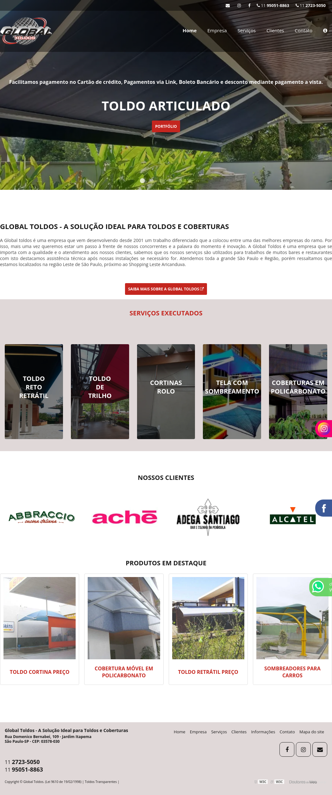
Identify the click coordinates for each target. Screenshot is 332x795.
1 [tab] (142, 182)
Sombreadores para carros (292, 672)
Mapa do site (311, 732)
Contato (303, 30)
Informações (263, 732)
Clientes (275, 30)
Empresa (217, 30)
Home (190, 30)
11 (311, 5)
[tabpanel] (166, 95)
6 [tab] (190, 182)
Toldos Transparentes (101, 781)
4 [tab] (171, 182)
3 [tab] (161, 182)
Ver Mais (34, 407)
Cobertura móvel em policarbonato (124, 672)
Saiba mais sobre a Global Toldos (166, 289)
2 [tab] (152, 182)
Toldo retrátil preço (208, 671)
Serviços (247, 30)
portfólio (166, 126)
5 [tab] (180, 182)
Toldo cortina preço (40, 671)
